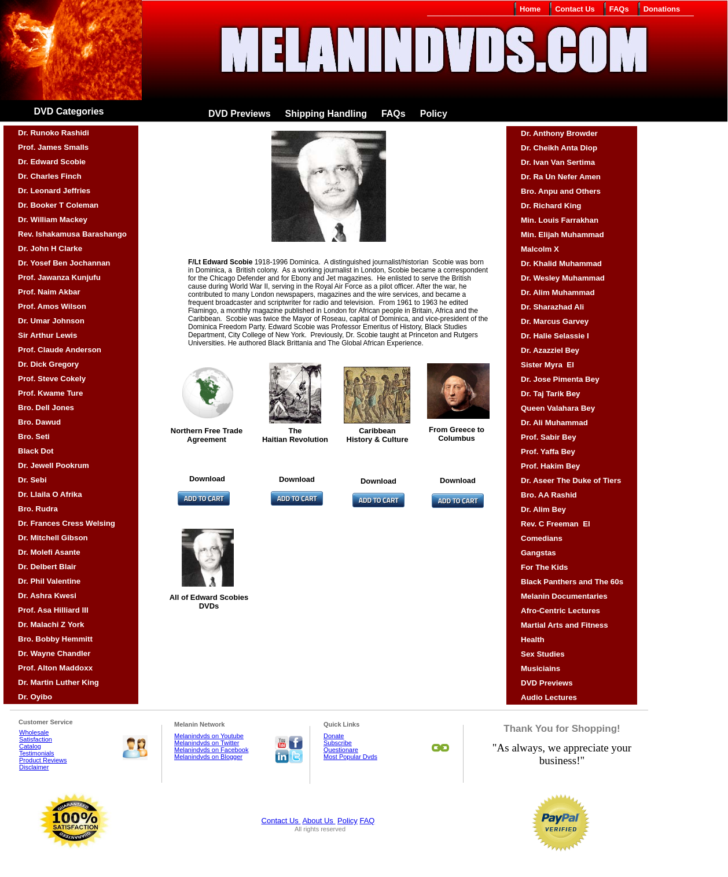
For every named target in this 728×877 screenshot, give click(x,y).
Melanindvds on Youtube (209, 735)
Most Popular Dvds (350, 756)
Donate (333, 735)
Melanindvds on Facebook (211, 749)
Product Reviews (43, 760)
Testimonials (36, 753)
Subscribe (337, 742)
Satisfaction (35, 739)
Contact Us (281, 820)
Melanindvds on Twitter (206, 742)
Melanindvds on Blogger (208, 756)
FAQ (366, 820)
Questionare (340, 749)
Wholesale (34, 732)
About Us (318, 820)
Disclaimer (34, 767)
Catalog (30, 746)
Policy (347, 820)
